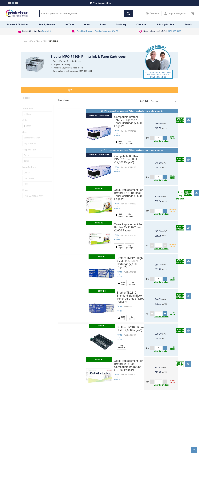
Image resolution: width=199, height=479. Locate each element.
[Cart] (192, 13)
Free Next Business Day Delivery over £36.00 (97, 31)
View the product (161, 141)
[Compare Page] (152, 13)
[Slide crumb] (9, 3)
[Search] (82, 13)
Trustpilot (46, 31)
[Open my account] (175, 13)
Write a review (117, 133)
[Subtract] (152, 138)
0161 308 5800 (174, 31)
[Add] (165, 138)
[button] (128, 13)
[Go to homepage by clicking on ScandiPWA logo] (17, 13)
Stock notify (180, 364)
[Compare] (188, 120)
